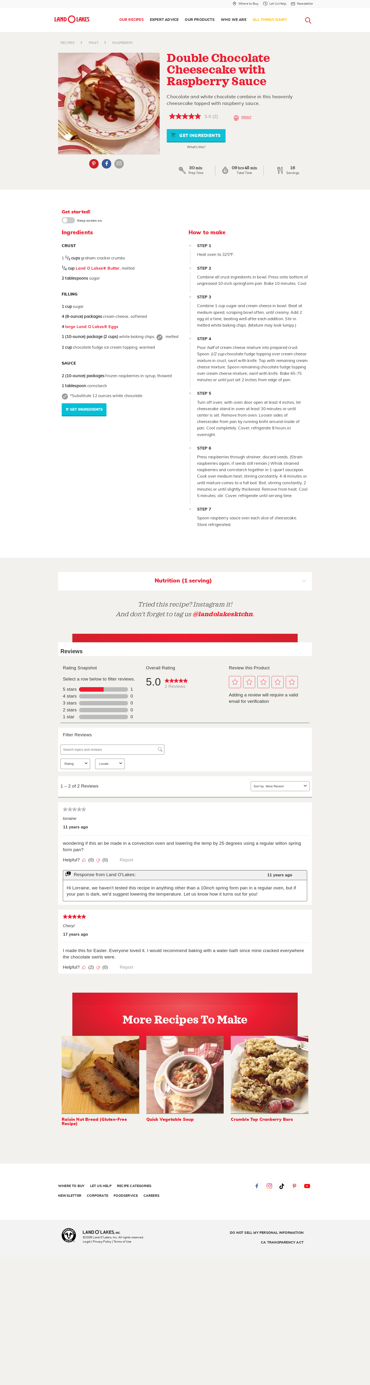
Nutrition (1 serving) (230, 581)
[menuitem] (131, 20)
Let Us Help (100, 1186)
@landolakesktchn (223, 614)
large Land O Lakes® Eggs (91, 327)
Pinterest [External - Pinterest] (94, 164)
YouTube (307, 1186)
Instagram (269, 1186)
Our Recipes (131, 20)
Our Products (199, 20)
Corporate (97, 1195)
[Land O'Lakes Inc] (103, 1232)
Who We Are (233, 20)
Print (242, 118)
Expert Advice (164, 20)
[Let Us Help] (274, 4)
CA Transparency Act (282, 1242)
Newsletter (69, 1195)
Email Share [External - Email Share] (119, 164)
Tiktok (282, 1186)
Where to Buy (71, 1186)
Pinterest (294, 1186)
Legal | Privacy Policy (97, 1241)
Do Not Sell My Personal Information (267, 1233)
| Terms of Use (122, 1241)
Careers (151, 1195)
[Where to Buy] (245, 4)
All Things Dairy (270, 20)
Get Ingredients (196, 135)
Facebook (256, 1186)
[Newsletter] (302, 4)
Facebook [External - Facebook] (106, 164)
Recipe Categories (134, 1186)
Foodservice (126, 1195)
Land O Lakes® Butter (98, 268)
